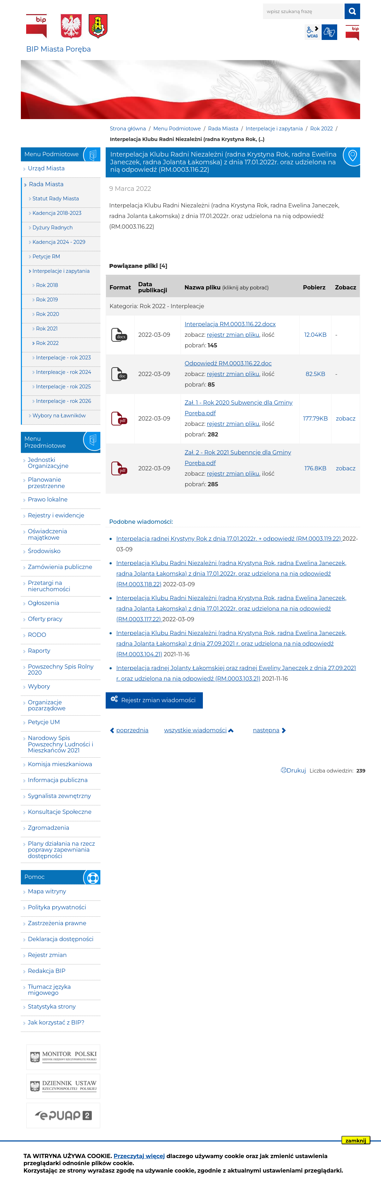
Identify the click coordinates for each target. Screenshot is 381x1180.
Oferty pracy (45, 619)
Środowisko (44, 551)
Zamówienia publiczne (60, 567)
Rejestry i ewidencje (56, 515)
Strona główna (128, 128)
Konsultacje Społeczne (60, 812)
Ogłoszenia (43, 603)
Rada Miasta (223, 128)
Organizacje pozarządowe (47, 705)
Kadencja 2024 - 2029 (59, 242)
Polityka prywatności (57, 907)
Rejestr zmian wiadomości (158, 700)
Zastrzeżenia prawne (57, 923)
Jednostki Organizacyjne (48, 463)
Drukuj (296, 770)
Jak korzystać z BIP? (56, 1022)
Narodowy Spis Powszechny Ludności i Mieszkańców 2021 (60, 744)
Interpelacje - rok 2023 (63, 357)
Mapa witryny (47, 891)
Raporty (39, 650)
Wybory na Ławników (59, 415)
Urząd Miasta (46, 168)
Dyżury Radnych (53, 227)
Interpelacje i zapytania (274, 128)
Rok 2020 (47, 314)
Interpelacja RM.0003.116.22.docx (230, 324)
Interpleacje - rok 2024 (63, 372)
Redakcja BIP (46, 971)
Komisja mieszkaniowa (60, 764)
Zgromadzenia (48, 827)
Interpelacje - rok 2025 (63, 386)
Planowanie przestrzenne (46, 482)
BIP (352, 33)
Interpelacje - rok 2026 (63, 401)
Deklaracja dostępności (61, 939)
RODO (37, 635)
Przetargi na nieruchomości (49, 586)
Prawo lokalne (48, 499)
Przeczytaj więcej (139, 1156)
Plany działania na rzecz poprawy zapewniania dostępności (61, 849)
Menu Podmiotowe (177, 128)
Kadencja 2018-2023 (57, 213)
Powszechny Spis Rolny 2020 (61, 669)
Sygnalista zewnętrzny (59, 796)
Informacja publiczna (58, 780)
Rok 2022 (321, 128)
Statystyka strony (52, 1006)
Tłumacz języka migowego (49, 990)
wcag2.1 (312, 32)
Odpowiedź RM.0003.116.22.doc (227, 363)
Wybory (39, 686)
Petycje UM (44, 722)
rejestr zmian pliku (233, 334)
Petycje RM (46, 256)
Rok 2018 (47, 285)
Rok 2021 (47, 328)
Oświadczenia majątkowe (47, 534)
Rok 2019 (47, 300)
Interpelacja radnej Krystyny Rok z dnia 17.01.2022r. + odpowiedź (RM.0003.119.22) (229, 538)
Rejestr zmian (47, 955)
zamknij (356, 1141)
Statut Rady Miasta (56, 198)
